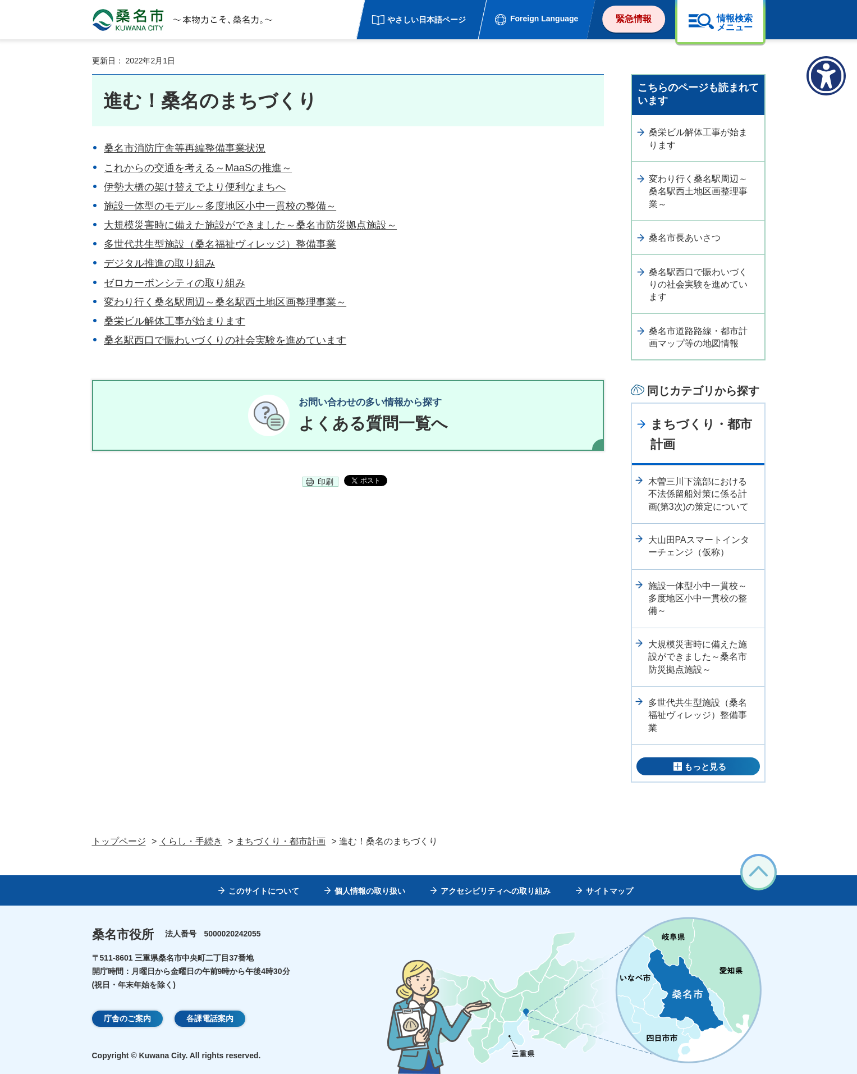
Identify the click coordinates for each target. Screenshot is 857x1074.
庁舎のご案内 (127, 1018)
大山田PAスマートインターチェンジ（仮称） (698, 546)
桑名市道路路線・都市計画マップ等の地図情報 (698, 337)
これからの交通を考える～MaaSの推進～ (198, 167)
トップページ (119, 841)
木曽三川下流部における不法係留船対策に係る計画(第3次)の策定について (698, 494)
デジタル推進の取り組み (159, 263)
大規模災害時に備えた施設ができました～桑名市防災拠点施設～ (250, 225)
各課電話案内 (209, 1018)
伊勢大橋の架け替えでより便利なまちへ (195, 187)
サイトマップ (609, 890)
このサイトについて (263, 890)
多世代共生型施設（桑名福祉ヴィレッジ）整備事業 (220, 244)
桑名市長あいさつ (685, 238)
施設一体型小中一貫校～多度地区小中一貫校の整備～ (697, 598)
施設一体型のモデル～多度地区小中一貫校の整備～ (220, 206)
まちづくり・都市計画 (701, 434)
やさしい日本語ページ (426, 19)
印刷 (325, 483)
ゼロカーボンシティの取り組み (174, 283)
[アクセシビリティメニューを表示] (826, 75)
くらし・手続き (190, 841)
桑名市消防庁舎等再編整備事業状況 (184, 148)
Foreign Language (544, 18)
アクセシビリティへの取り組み (496, 890)
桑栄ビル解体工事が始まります (174, 321)
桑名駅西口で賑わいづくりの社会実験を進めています (225, 340)
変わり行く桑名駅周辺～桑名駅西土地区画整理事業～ (225, 302)
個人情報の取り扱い (369, 890)
